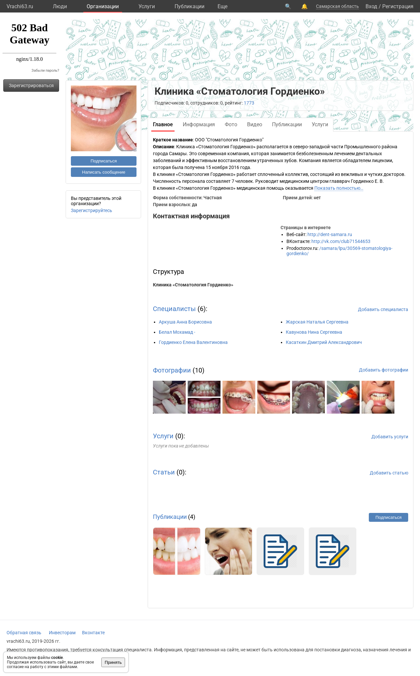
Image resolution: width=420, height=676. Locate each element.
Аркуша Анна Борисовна (185, 322)
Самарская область (337, 6)
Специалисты (174, 309)
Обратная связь (24, 632)
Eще (222, 6)
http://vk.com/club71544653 (340, 241)
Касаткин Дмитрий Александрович (324, 342)
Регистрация (397, 6)
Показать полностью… (338, 188)
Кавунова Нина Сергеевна (314, 332)
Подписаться (104, 160)
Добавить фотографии (383, 370)
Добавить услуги (389, 436)
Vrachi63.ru (20, 6)
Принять (113, 662)
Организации (103, 6)
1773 (249, 103)
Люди (60, 6)
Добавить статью (389, 472)
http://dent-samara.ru (329, 234)
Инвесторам (62, 632)
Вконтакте (93, 632)
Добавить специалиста (383, 309)
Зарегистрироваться (31, 85)
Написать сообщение (103, 172)
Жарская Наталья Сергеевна (317, 322)
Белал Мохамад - (177, 332)
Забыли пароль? (45, 70)
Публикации (189, 6)
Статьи (164, 472)
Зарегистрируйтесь (91, 210)
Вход (371, 6)
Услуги (146, 6)
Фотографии (172, 370)
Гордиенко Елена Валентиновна (193, 342)
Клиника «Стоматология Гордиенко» (193, 284)
